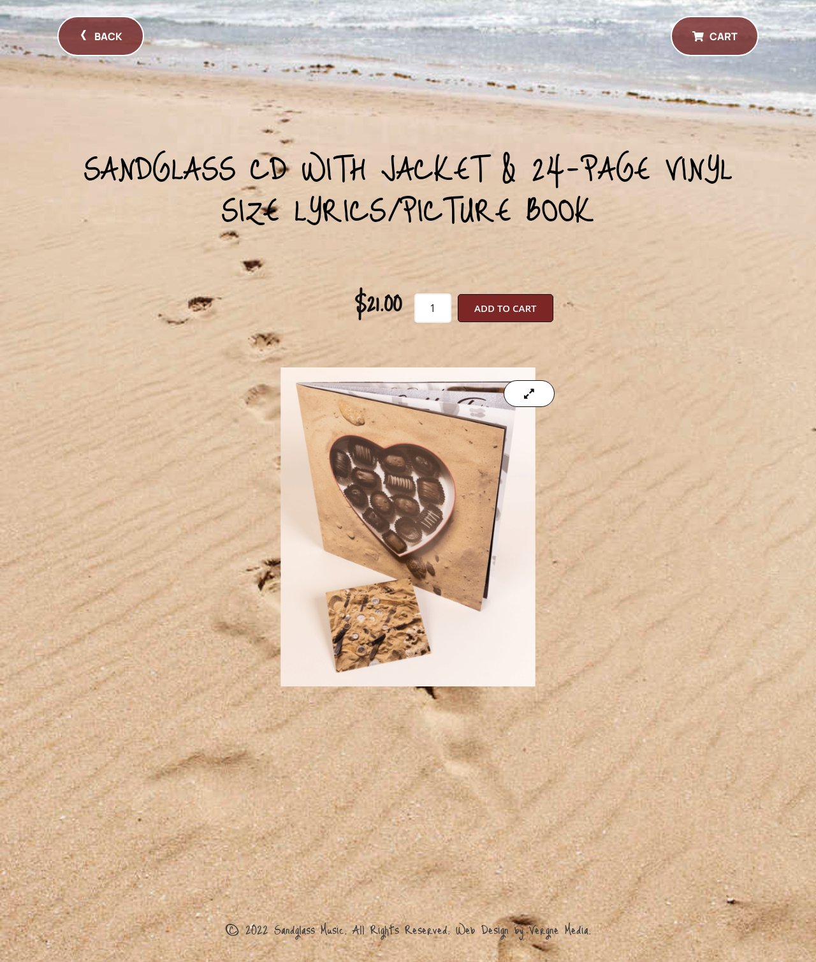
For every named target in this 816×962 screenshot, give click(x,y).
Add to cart (505, 308)
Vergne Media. (560, 928)
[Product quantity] (432, 308)
